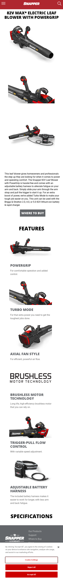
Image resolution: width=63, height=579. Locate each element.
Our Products (35, 531)
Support (32, 535)
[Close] (58, 547)
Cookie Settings (31, 560)
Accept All (31, 574)
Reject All (31, 567)
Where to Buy (32, 213)
